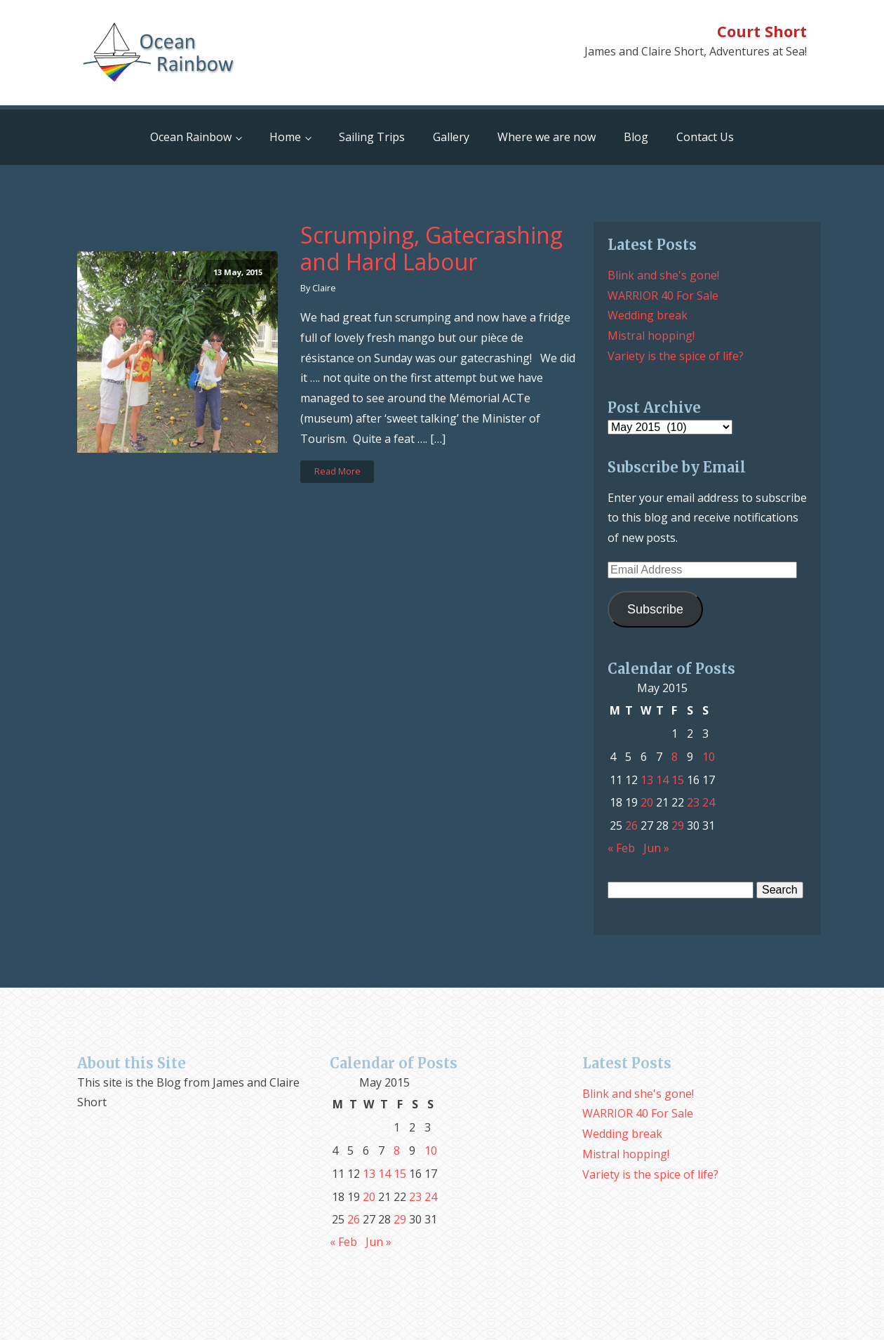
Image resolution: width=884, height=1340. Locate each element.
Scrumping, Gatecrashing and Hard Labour (431, 249)
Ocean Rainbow (191, 137)
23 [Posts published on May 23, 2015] (693, 802)
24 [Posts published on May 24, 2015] (708, 802)
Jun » (656, 848)
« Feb (621, 848)
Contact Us (705, 137)
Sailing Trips (372, 137)
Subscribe (655, 609)
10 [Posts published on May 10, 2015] (708, 756)
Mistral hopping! (651, 335)
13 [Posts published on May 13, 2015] (647, 780)
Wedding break (648, 315)
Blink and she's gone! (663, 275)
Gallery (451, 137)
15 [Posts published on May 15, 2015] (677, 780)
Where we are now (546, 137)
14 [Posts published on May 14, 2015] (662, 780)
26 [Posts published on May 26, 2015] (631, 825)
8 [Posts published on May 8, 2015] (674, 756)
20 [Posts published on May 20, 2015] (647, 802)
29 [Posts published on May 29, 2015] (677, 825)
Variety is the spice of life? (676, 356)
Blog (636, 137)
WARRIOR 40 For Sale (663, 295)
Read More (337, 471)
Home (285, 137)
